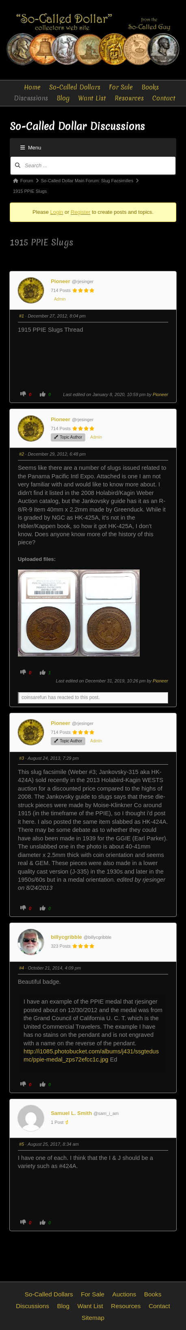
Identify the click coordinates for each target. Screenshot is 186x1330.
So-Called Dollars (74, 87)
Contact (163, 98)
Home (32, 87)
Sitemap (93, 1317)
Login (56, 212)
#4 (21, 968)
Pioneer (60, 281)
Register (80, 212)
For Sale (121, 87)
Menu (30, 148)
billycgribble (66, 937)
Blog (63, 98)
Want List (92, 98)
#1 (21, 315)
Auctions (124, 1294)
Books (150, 87)
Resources (129, 98)
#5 (21, 1144)
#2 (21, 454)
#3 (21, 758)
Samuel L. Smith (71, 1113)
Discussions (31, 98)
